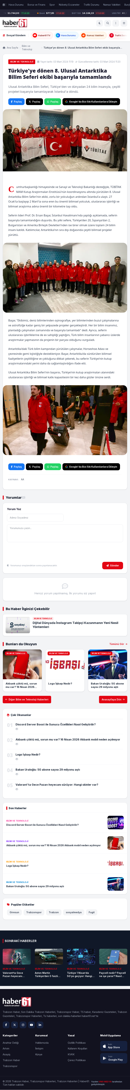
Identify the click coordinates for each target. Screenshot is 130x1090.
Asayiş (6, 1054)
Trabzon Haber (11, 1060)
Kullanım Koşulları (77, 1048)
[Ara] (107, 23)
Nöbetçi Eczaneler (69, 4)
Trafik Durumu (91, 4)
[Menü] (115, 23)
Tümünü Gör (118, 644)
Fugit (92, 912)
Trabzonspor (34, 912)
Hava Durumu (16, 4)
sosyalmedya (74, 912)
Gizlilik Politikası (77, 1042)
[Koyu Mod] (99, 23)
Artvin (6, 1048)
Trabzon (54, 912)
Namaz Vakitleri (111, 4)
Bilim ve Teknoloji (27, 48)
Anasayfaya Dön (113, 699)
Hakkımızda (42, 1042)
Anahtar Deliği (11, 1042)
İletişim (39, 1048)
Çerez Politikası (77, 1060)
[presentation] (32, 552)
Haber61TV (41, 35)
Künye (38, 1054)
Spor (52, 4)
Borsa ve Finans (36, 4)
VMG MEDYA (105, 1082)
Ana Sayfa (10, 47)
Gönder (112, 565)
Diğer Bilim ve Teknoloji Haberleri (26, 699)
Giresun (14, 912)
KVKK (71, 1054)
